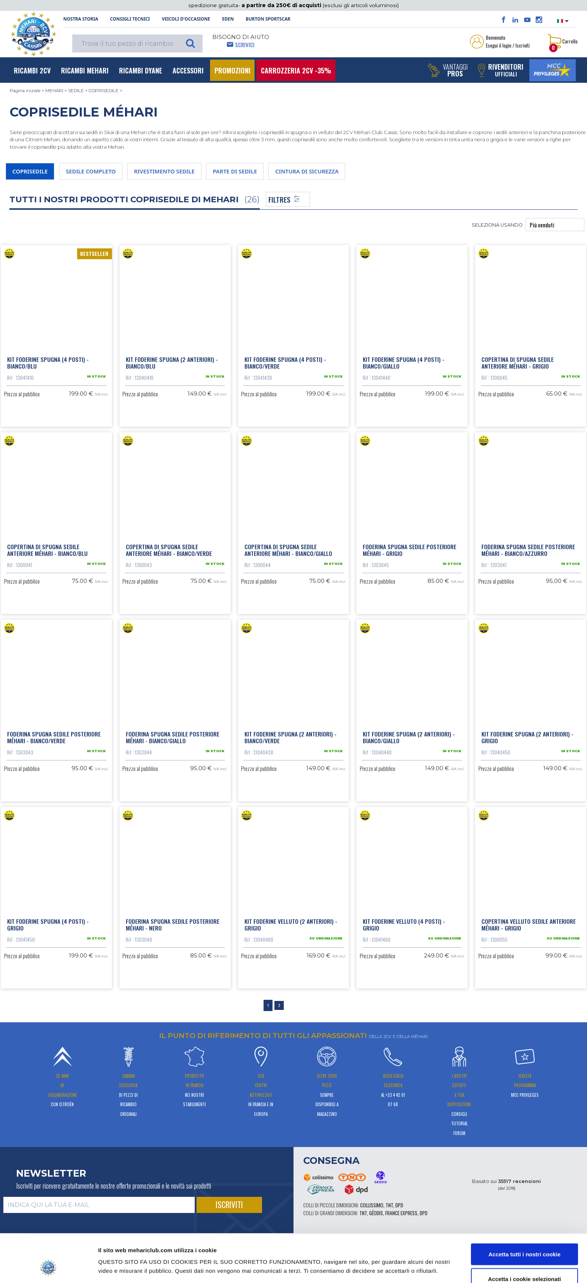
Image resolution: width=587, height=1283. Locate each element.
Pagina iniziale (25, 90)
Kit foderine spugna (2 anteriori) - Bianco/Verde (290, 737)
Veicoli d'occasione (186, 19)
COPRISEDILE (104, 90)
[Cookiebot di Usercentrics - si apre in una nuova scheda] (48, 1268)
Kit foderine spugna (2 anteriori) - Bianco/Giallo (409, 737)
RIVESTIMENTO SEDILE (164, 171)
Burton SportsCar (268, 19)
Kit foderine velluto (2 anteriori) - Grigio (290, 924)
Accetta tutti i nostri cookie (525, 1214)
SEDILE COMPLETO (91, 171)
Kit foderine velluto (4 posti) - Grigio (404, 924)
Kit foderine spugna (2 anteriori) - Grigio (527, 737)
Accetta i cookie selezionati (524, 1238)
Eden (228, 19)
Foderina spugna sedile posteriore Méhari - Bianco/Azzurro (528, 550)
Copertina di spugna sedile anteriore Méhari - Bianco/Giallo (288, 550)
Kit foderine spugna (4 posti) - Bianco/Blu (48, 362)
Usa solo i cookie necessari (524, 1263)
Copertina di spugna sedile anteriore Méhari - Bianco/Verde (169, 550)
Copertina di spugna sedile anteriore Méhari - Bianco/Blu (47, 550)
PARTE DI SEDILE (235, 171)
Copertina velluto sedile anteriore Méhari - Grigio (528, 924)
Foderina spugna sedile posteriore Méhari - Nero (172, 924)
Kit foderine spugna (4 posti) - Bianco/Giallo (403, 362)
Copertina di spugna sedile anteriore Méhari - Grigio (517, 362)
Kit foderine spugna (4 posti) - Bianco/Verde (285, 362)
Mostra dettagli (385, 1255)
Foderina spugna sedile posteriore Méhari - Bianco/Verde (54, 737)
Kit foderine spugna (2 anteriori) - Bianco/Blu (172, 362)
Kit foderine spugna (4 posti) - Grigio (48, 924)
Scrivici (245, 44)
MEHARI (54, 90)
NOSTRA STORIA (80, 19)
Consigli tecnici (130, 19)
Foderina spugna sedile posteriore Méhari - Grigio (409, 550)
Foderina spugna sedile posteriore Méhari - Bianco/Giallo (172, 737)
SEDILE (76, 90)
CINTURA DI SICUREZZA (306, 171)
